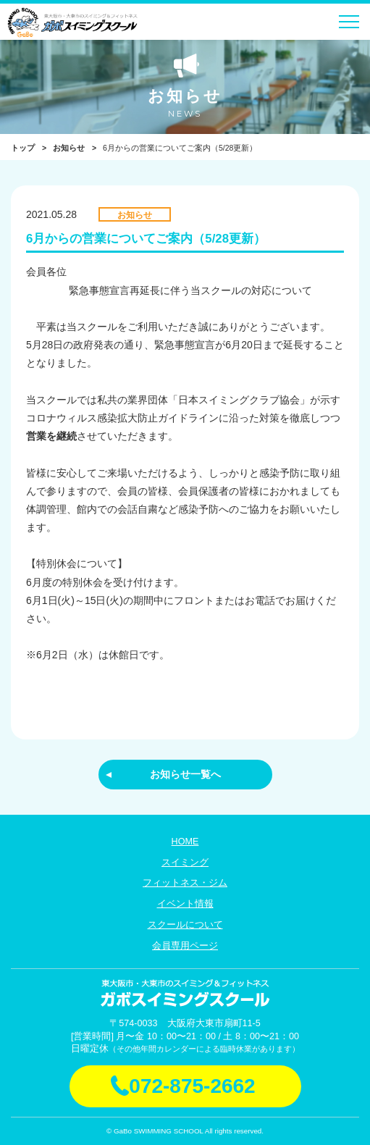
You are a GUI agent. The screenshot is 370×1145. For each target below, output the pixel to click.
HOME (185, 841)
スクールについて (185, 925)
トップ (23, 147)
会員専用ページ (185, 946)
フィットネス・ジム (185, 883)
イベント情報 (185, 904)
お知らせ (69, 147)
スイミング (185, 862)
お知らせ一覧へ (185, 774)
